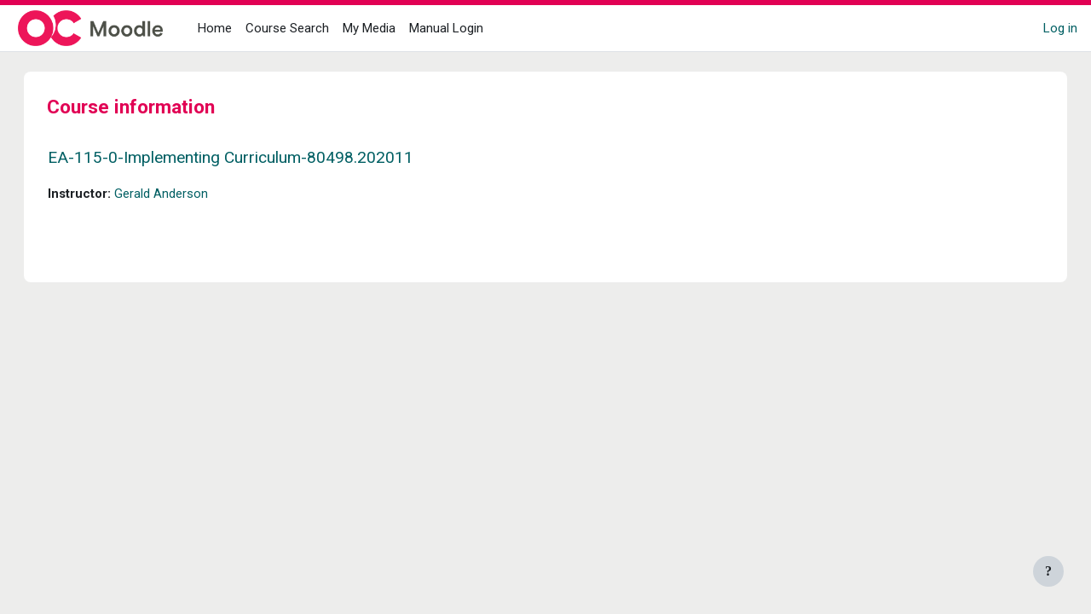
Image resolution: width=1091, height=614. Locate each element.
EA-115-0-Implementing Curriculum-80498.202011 (247, 157)
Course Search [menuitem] (287, 28)
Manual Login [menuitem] (446, 28)
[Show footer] (1048, 571)
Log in (1060, 28)
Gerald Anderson (178, 193)
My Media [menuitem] (369, 28)
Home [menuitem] (215, 28)
